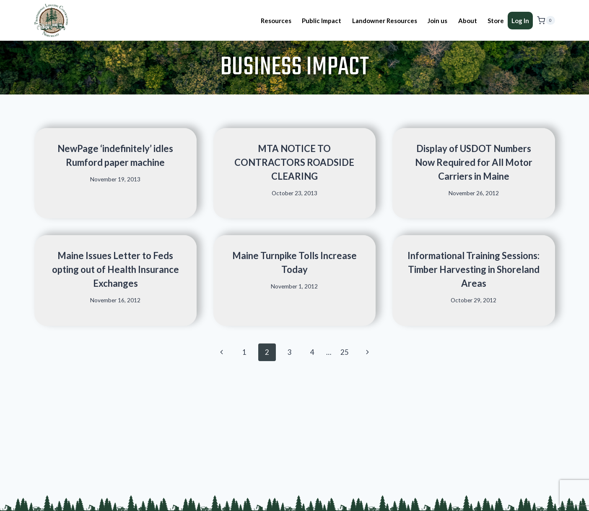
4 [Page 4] (312, 352)
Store (496, 20)
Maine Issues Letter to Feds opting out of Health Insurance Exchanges (115, 269)
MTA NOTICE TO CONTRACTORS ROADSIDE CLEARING (294, 162)
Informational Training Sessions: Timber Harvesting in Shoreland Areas (473, 269)
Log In (520, 20)
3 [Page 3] (290, 352)
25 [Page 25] (344, 352)
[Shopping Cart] (546, 20)
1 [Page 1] (244, 352)
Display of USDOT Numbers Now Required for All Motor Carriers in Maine (473, 162)
